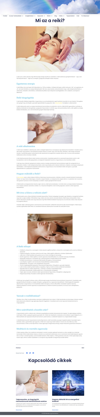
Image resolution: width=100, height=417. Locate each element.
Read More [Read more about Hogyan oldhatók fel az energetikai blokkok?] (55, 410)
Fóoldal (5, 16)
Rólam (49, 16)
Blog (55, 16)
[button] (27, 353)
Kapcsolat (41, 16)
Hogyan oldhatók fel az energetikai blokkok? (66, 400)
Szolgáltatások (30, 16)
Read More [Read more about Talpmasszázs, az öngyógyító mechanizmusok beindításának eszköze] (19, 411)
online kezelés (58, 103)
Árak (78, 16)
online (61, 16)
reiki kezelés (21, 177)
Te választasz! (85, 16)
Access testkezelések (16, 16)
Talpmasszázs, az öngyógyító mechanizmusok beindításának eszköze (29, 401)
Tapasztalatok (70, 16)
